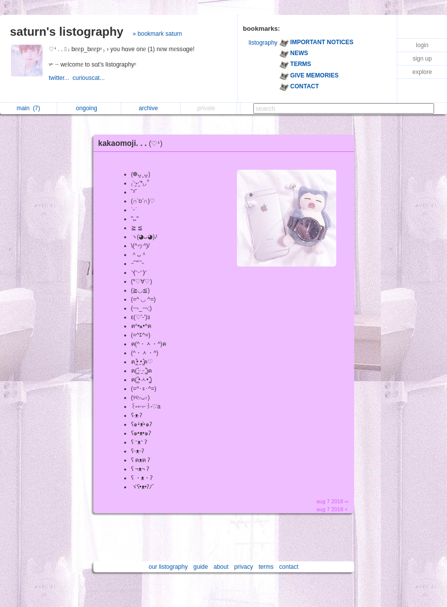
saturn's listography (66, 31)
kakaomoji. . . (133, 143)
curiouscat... (89, 77)
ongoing (89, 108)
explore (422, 71)
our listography (168, 566)
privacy (243, 566)
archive (151, 108)
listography (263, 42)
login (422, 45)
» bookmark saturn (157, 33)
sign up (422, 58)
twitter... (61, 77)
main (28, 108)
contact (288, 566)
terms (266, 566)
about (221, 566)
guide (200, 566)
